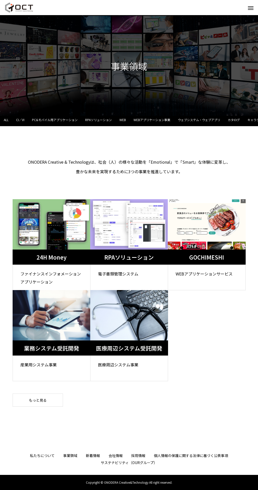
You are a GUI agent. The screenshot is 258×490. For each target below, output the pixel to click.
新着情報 (93, 455)
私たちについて (42, 455)
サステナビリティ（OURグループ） (129, 462)
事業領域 (70, 455)
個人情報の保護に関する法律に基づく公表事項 (191, 455)
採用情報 (138, 455)
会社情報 (116, 455)
